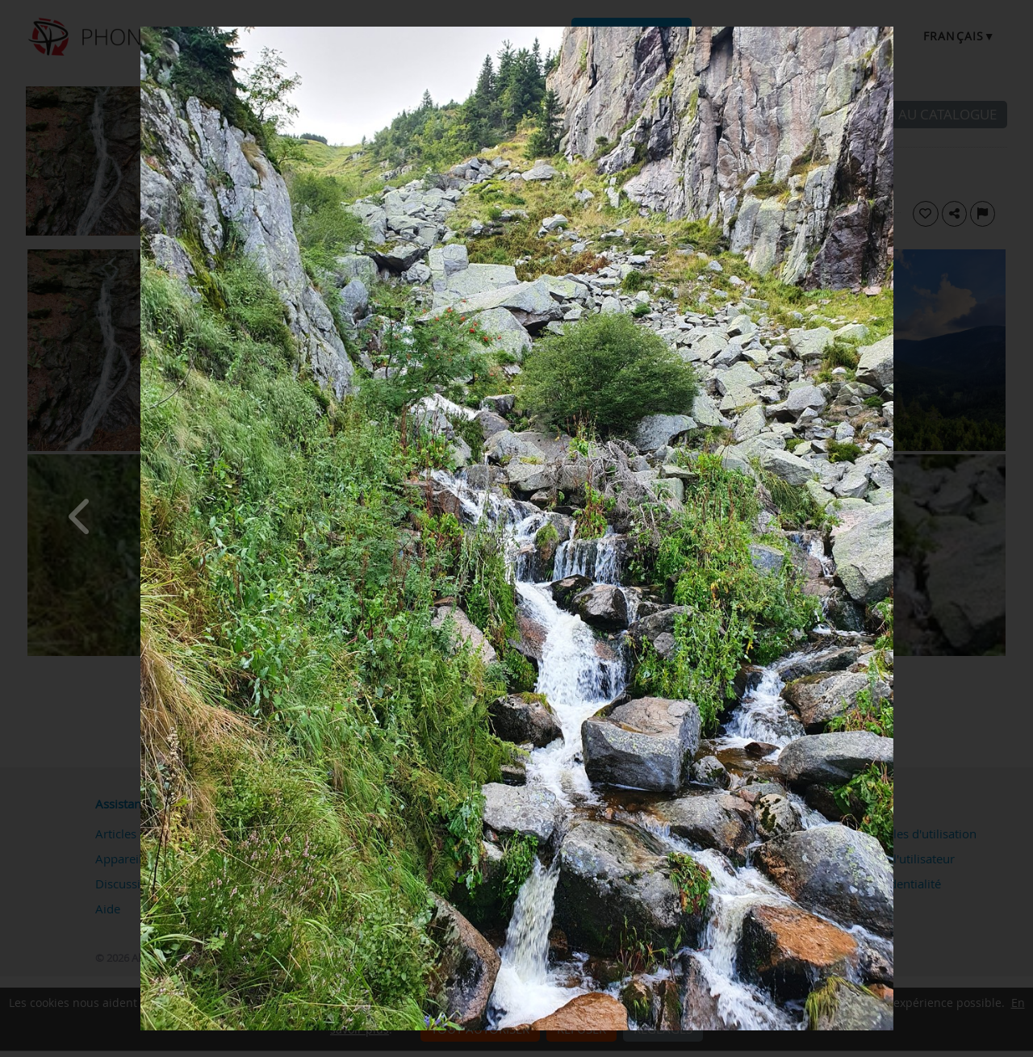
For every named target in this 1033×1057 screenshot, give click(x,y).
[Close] (889, 31)
